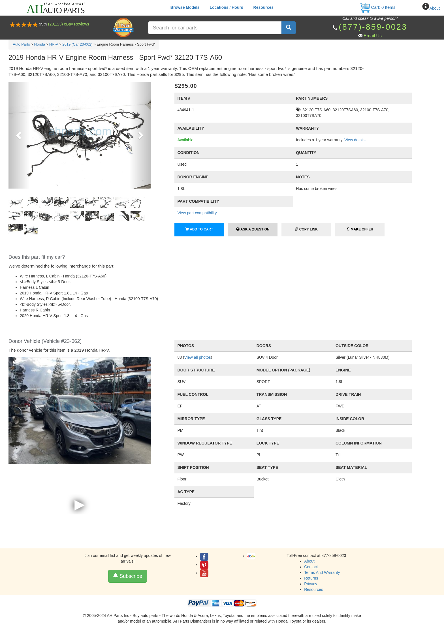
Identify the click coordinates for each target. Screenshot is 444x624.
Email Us (373, 35)
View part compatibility (197, 213)
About (434, 8)
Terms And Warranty (322, 572)
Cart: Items (377, 7)
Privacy (310, 584)
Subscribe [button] (127, 576)
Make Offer (359, 229)
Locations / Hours (226, 7)
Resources (263, 7)
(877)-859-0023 (373, 26)
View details (354, 140)
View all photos (197, 357)
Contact (311, 567)
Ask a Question (252, 229)
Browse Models (185, 7)
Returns (311, 578)
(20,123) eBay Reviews (68, 24)
